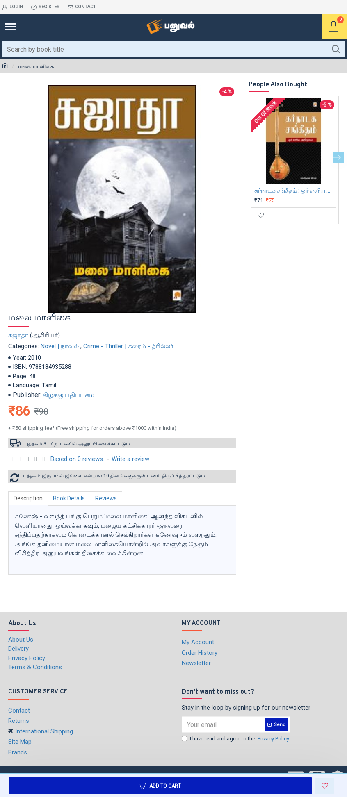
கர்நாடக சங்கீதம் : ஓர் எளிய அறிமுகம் (295, 190)
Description (28, 498)
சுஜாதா (18, 335)
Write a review (130, 459)
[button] (339, 157)
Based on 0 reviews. (77, 459)
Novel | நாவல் (60, 346)
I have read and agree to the (236, 739)
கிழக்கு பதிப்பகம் (68, 395)
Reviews (106, 498)
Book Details (69, 498)
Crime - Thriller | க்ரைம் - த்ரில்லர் (128, 346)
